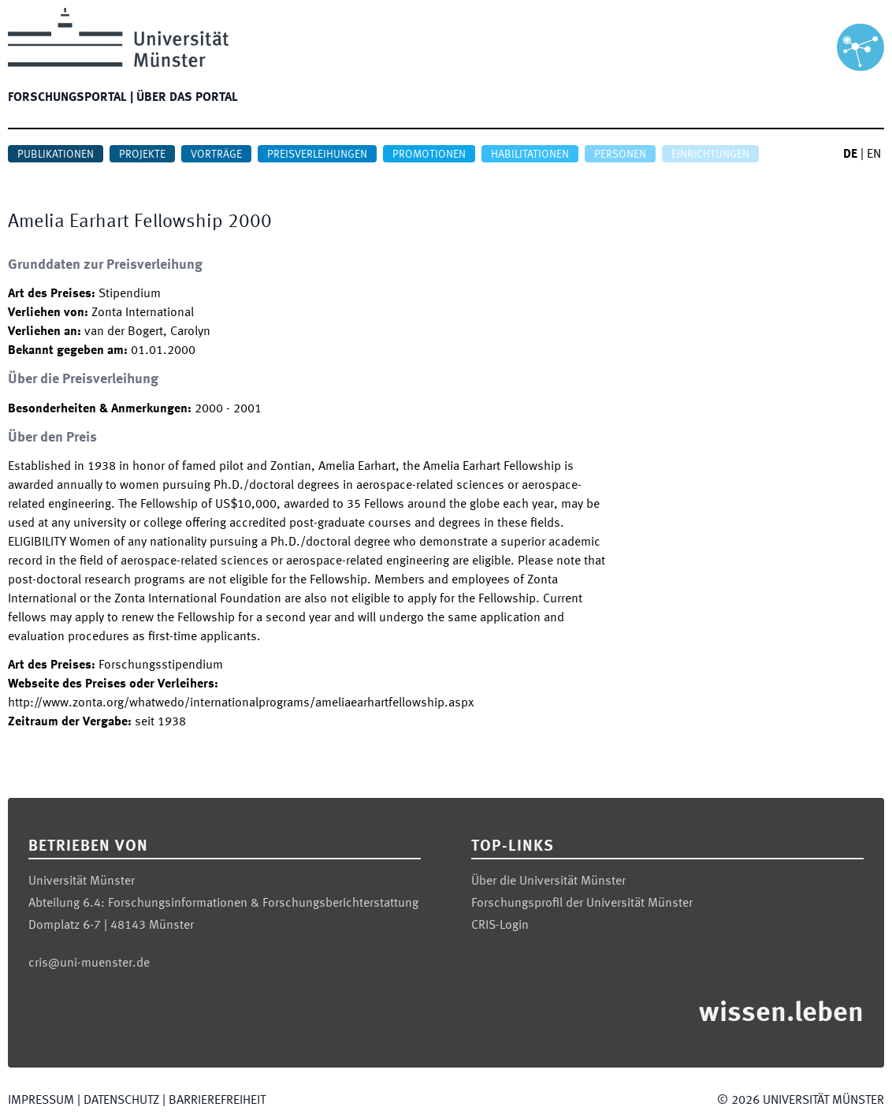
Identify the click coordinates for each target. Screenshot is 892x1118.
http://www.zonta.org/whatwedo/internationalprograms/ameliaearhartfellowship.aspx (241, 703)
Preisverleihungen (317, 154)
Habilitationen (530, 154)
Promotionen (429, 154)
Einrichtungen (710, 154)
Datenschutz (121, 1100)
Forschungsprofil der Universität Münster (582, 903)
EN (874, 154)
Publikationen (55, 154)
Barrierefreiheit (217, 1100)
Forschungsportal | (70, 97)
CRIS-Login (500, 925)
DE (850, 154)
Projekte (142, 154)
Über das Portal (187, 97)
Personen (620, 154)
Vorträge (216, 154)
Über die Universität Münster (548, 881)
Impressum (41, 1100)
